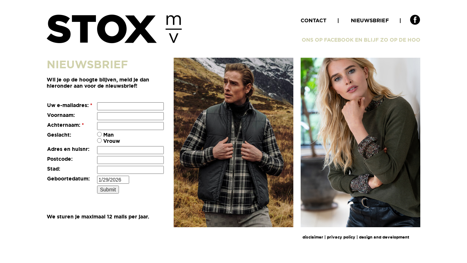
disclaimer (312, 237)
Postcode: (60, 159)
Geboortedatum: (68, 179)
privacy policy (341, 237)
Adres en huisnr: (68, 149)
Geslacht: (59, 135)
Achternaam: (65, 125)
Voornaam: (61, 115)
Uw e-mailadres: (69, 105)
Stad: (53, 169)
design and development (384, 237)
